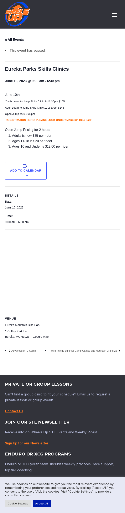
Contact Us (14, 411)
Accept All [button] (41, 503)
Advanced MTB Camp (23, 350)
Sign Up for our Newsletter (26, 443)
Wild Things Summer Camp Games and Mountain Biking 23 (84, 350)
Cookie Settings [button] (18, 503)
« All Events (14, 39)
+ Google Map (39, 336)
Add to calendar (26, 170)
